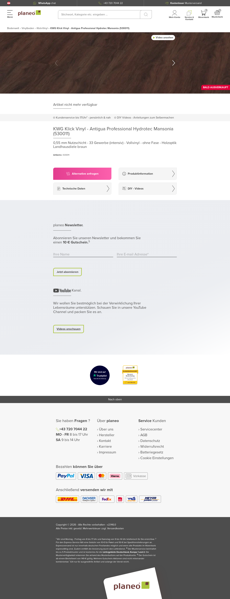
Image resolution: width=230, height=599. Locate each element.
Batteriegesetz (151, 452)
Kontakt (105, 441)
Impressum (107, 452)
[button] (8, 3)
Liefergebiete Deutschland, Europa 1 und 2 (124, 552)
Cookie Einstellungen (157, 458)
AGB (143, 435)
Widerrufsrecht (152, 446)
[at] (8, 3)
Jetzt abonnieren (67, 272)
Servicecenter (151, 429)
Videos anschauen (68, 329)
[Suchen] (146, 14)
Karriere (105, 446)
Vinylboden (28, 28)
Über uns (106, 429)
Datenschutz (150, 441)
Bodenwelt (13, 28)
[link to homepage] (29, 13)
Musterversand (186, 3)
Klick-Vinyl (42, 28)
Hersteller (106, 435)
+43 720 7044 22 (113, 3)
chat (47, 3)
